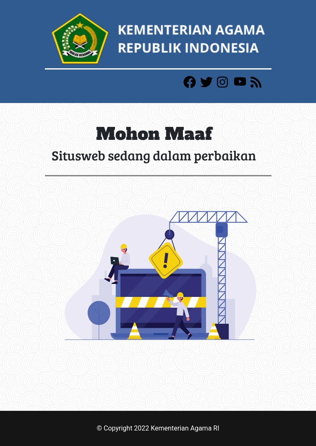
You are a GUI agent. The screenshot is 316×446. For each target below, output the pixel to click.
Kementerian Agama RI (185, 428)
